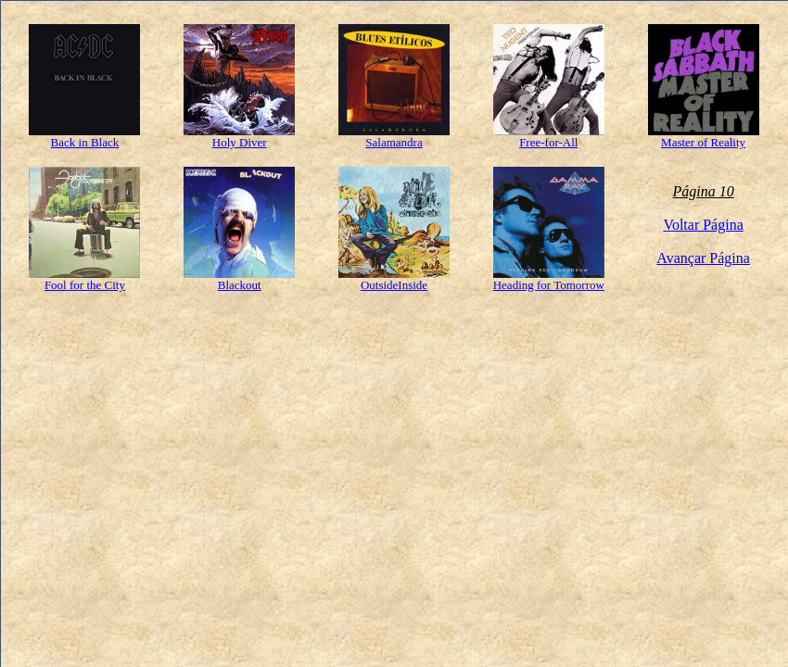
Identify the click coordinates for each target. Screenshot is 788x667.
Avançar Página (703, 258)
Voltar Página (703, 225)
